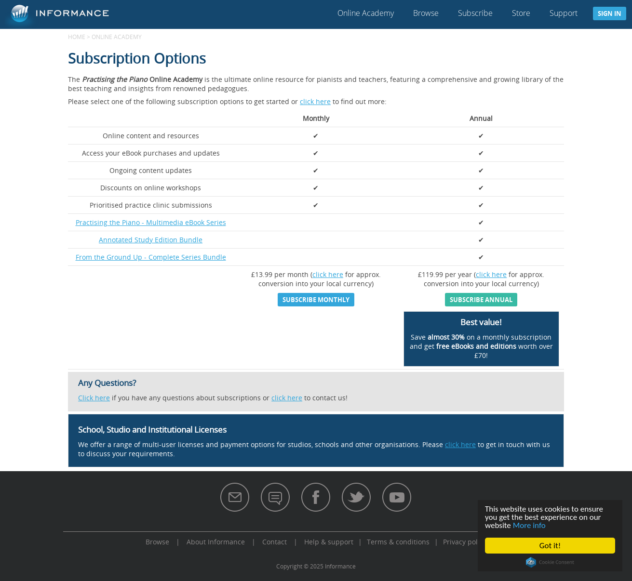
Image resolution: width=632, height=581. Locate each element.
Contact (274, 541)
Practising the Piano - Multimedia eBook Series (151, 222)
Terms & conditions (398, 541)
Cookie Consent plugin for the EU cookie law (550, 562)
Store (521, 13)
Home (76, 36)
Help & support (328, 541)
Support (564, 13)
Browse (426, 13)
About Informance (216, 541)
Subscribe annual (481, 299)
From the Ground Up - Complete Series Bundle (151, 257)
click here (315, 101)
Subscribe (475, 13)
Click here (94, 397)
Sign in (609, 13)
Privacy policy (464, 541)
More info (529, 525)
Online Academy (365, 13)
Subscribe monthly (316, 299)
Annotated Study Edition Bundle (150, 239)
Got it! (550, 546)
